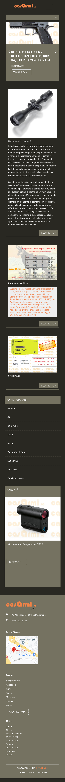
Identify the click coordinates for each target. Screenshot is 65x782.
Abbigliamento (13, 680)
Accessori (11, 685)
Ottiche (9, 701)
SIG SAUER (13, 426)
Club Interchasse (16, 478)
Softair (9, 705)
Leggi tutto (48, 233)
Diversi (9, 693)
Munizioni (10, 697)
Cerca (31, 772)
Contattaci (42, 772)
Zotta (10, 435)
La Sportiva (13, 461)
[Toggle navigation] (49, 6)
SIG (9, 417)
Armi (8, 689)
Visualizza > (20, 72)
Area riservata (17, 712)
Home (22, 772)
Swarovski (13, 469)
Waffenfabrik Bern (17, 452)
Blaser (11, 443)
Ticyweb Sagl (42, 768)
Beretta (11, 408)
